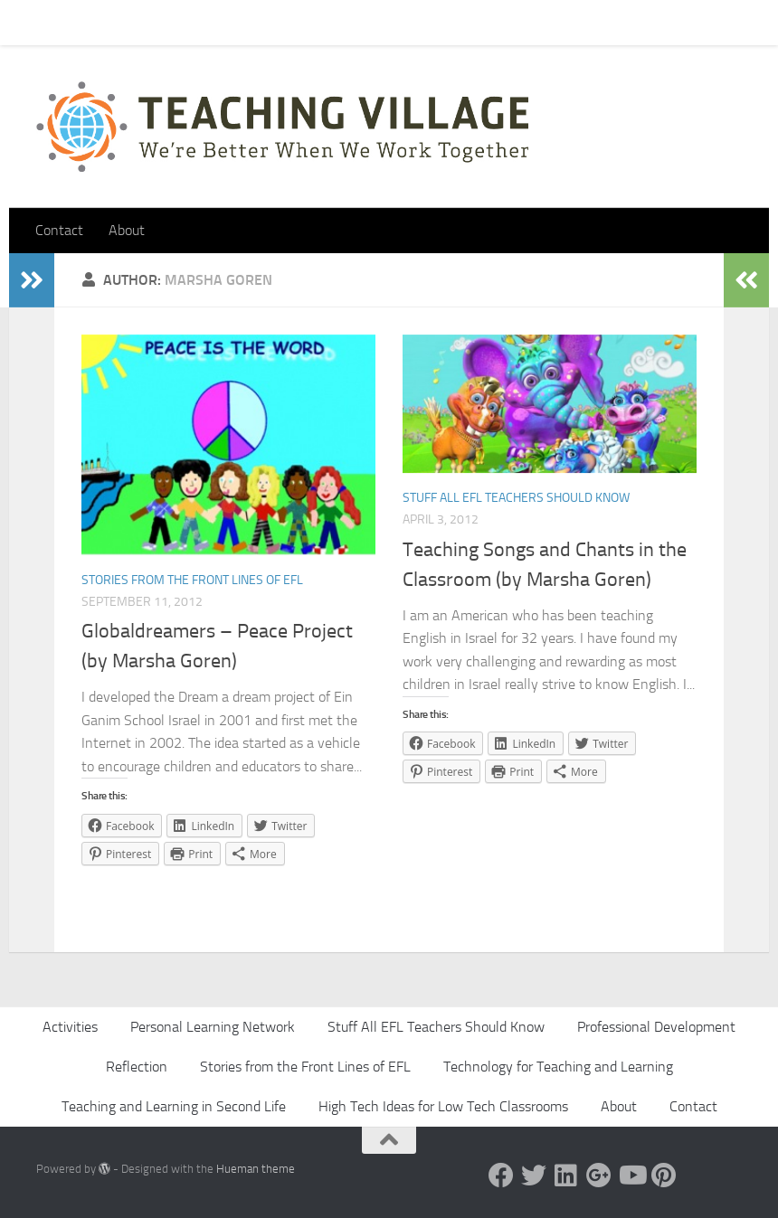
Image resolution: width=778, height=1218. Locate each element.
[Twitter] (533, 1175)
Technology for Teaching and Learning (558, 1066)
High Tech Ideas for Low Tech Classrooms (443, 1106)
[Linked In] (566, 1175)
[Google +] (599, 1175)
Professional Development (656, 1026)
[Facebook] (501, 1175)
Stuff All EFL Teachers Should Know (516, 497)
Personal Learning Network (212, 1026)
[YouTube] (631, 1175)
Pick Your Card (199, 22)
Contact (107, 22)
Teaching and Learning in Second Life (174, 1106)
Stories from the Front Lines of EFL (192, 580)
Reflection (136, 1066)
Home (40, 22)
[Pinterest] (664, 1175)
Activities (70, 1026)
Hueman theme (255, 1169)
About (286, 22)
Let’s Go (353, 22)
